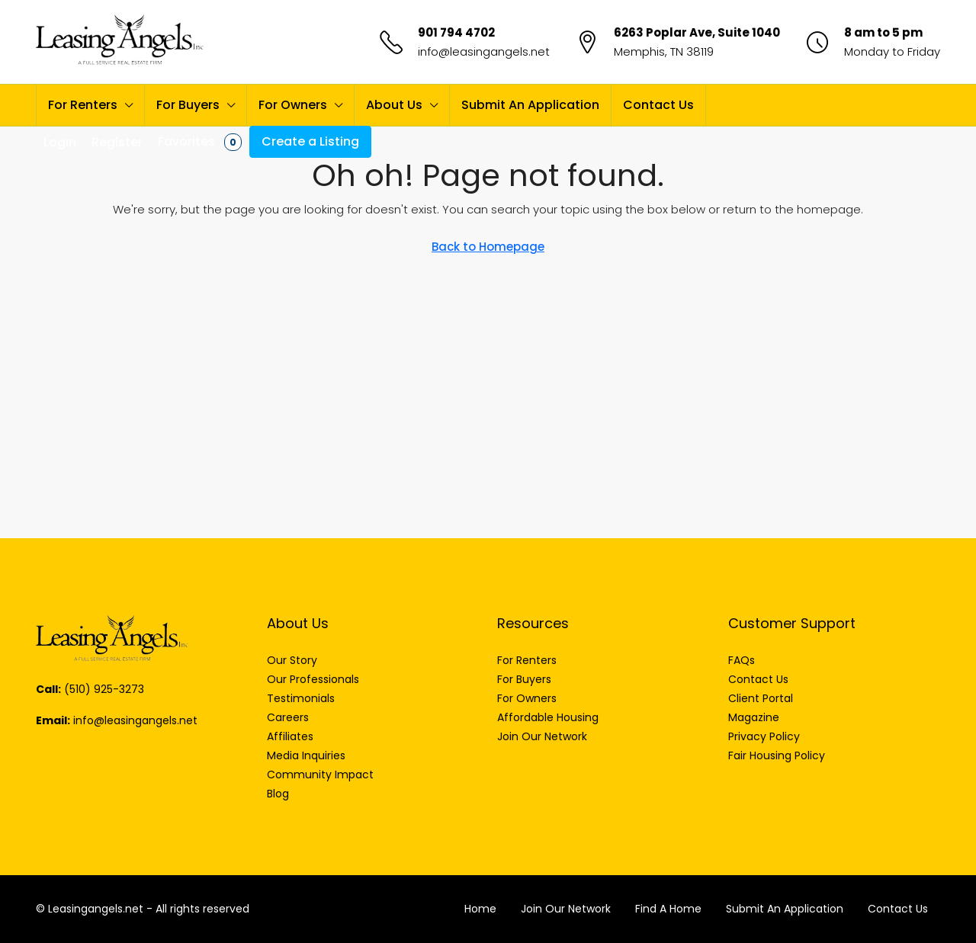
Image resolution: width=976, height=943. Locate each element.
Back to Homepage (488, 247)
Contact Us (658, 105)
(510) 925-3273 (104, 689)
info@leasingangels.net (484, 51)
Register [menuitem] (117, 142)
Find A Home (668, 908)
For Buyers (188, 105)
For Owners (292, 105)
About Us (394, 105)
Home (480, 908)
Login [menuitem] (59, 142)
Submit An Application (530, 105)
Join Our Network (566, 908)
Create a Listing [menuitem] (310, 141)
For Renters (82, 105)
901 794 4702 (456, 32)
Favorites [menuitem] (200, 142)
